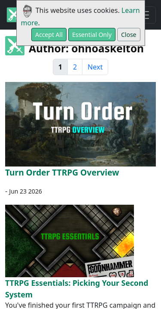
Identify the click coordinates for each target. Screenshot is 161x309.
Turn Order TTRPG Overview (62, 172)
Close (129, 34)
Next (95, 67)
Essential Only (92, 34)
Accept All (49, 34)
